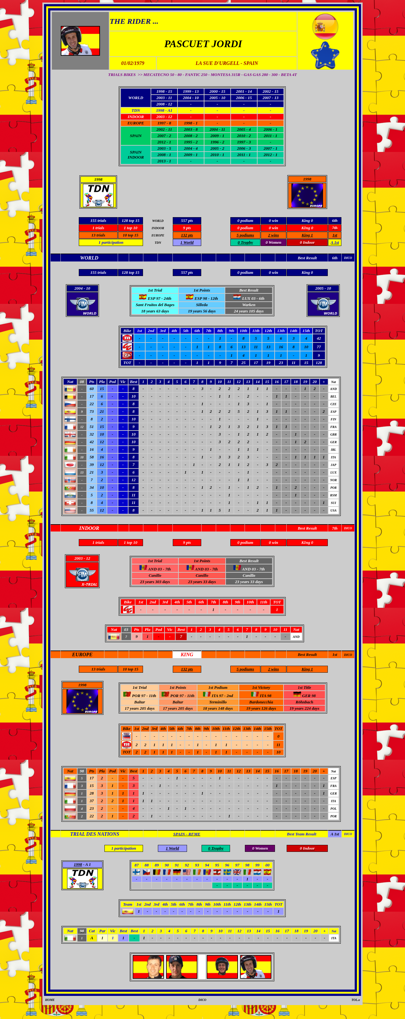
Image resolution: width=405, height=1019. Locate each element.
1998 (307, 179)
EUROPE (136, 123)
